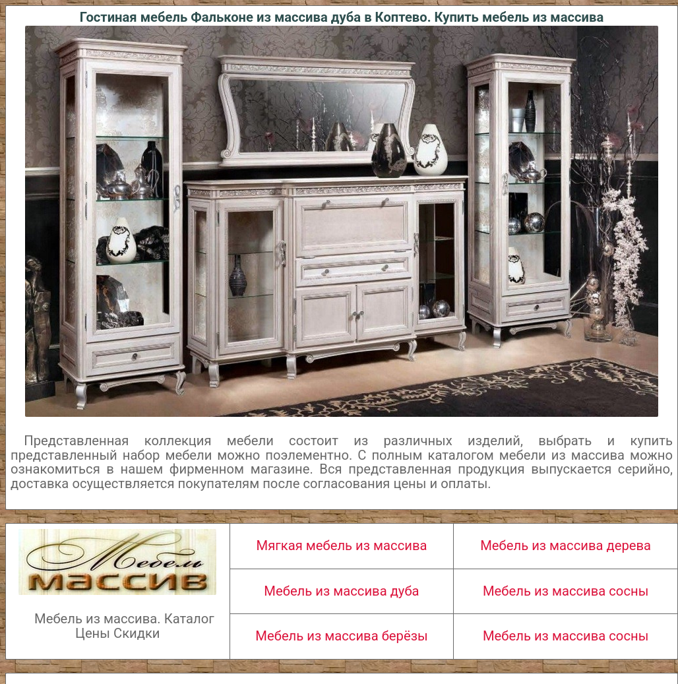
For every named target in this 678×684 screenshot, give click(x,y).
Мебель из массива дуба (341, 591)
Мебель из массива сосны (565, 591)
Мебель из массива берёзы (341, 636)
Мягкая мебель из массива (342, 545)
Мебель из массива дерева (565, 545)
